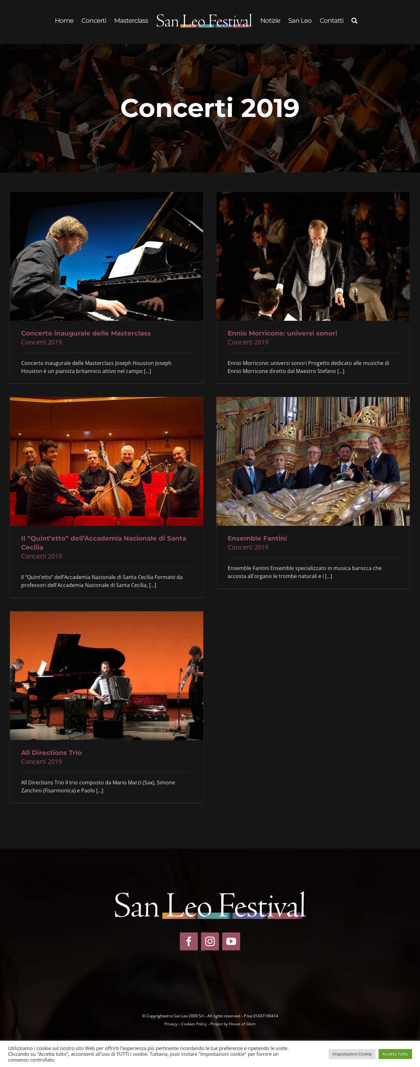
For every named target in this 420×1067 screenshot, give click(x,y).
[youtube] (231, 941)
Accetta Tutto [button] (395, 1054)
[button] (354, 20)
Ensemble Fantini (257, 538)
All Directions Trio (51, 753)
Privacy (170, 1024)
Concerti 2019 (41, 342)
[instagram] (210, 941)
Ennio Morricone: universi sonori (282, 333)
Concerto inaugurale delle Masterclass (86, 333)
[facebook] (189, 941)
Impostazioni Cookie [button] (352, 1054)
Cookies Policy (193, 1024)
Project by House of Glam (233, 1024)
